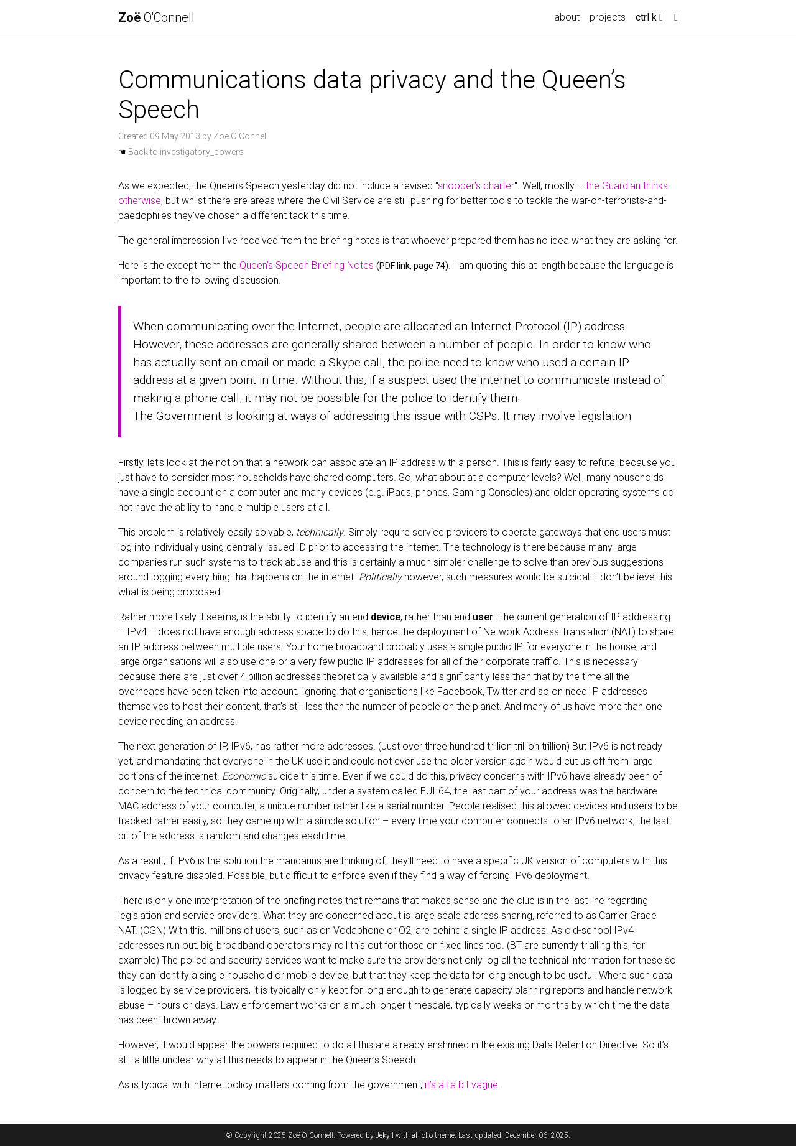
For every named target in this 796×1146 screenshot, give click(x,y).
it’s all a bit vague (461, 1085)
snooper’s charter (476, 186)
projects (608, 17)
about (567, 17)
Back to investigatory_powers (181, 152)
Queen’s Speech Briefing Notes (306, 265)
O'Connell (156, 17)
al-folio (422, 1135)
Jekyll (385, 1135)
